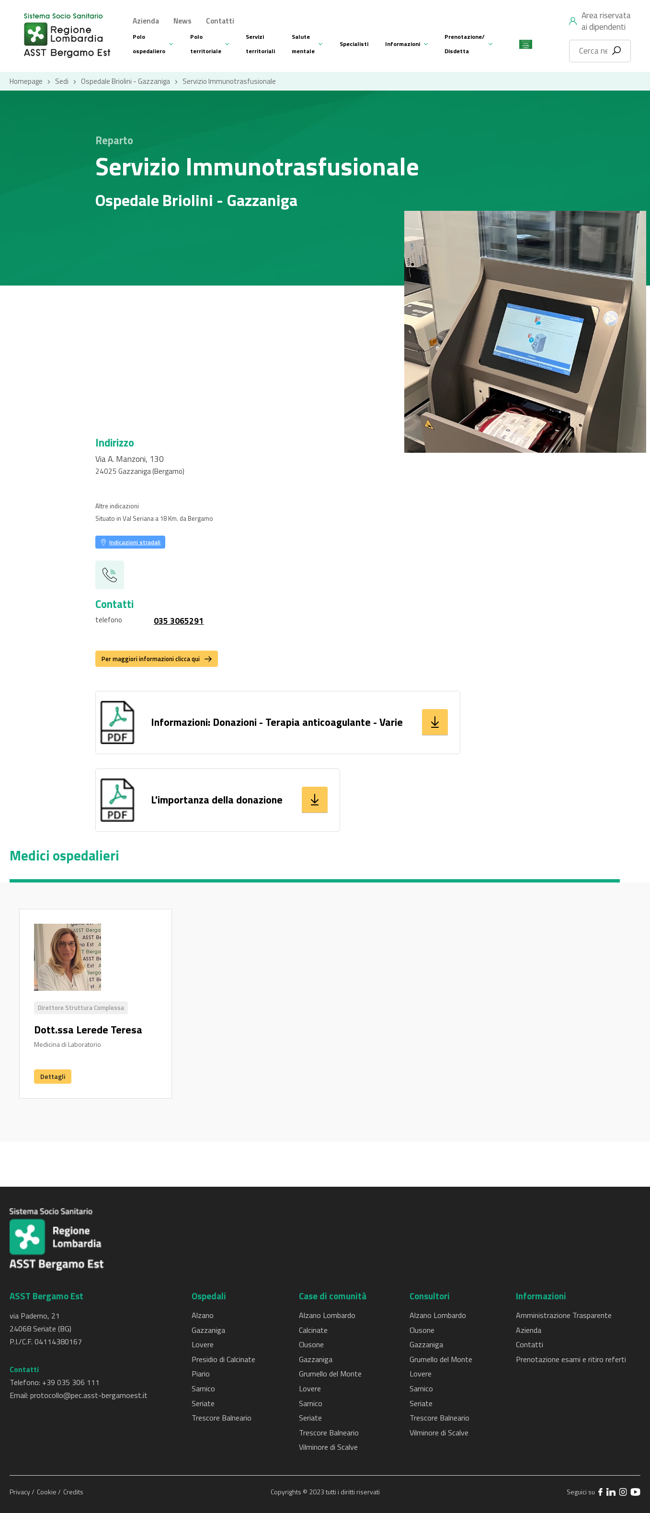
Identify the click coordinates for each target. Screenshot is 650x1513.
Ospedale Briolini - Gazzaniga (125, 81)
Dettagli (52, 1076)
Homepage (26, 81)
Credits (73, 1492)
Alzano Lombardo (327, 1315)
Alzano (203, 1315)
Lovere (203, 1344)
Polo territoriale (205, 44)
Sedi (61, 81)
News (182, 20)
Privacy (21, 1492)
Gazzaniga (208, 1330)
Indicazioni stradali (134, 542)
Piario (201, 1373)
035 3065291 (179, 620)
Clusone (311, 1344)
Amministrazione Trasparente (564, 1315)
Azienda (146, 20)
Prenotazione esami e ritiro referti (571, 1359)
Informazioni (402, 43)
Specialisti (354, 43)
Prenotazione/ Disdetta (465, 44)
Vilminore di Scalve (328, 1447)
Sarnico (203, 1388)
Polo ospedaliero (149, 44)
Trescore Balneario (221, 1417)
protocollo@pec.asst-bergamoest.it (89, 1395)
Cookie (47, 1492)
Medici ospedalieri (64, 856)
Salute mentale (303, 44)
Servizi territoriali (260, 44)
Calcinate (313, 1330)
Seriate (203, 1403)
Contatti (220, 20)
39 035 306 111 (73, 1382)
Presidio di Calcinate (223, 1359)
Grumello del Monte (330, 1373)
